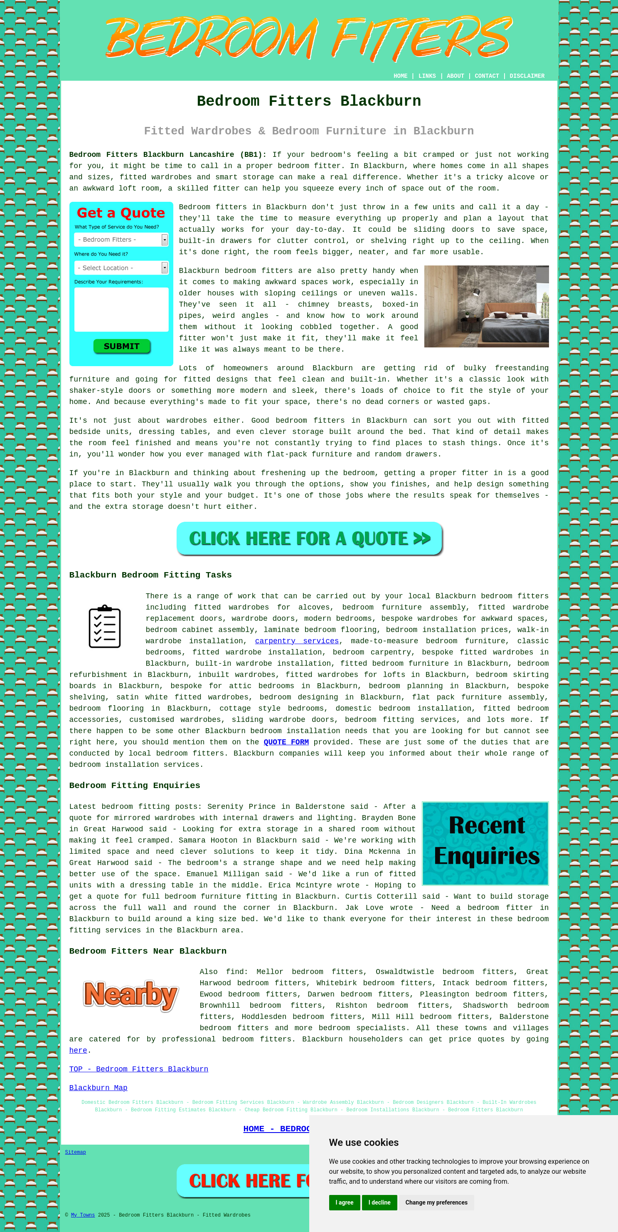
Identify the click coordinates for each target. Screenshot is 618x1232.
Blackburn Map (98, 1088)
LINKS (427, 76)
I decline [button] (380, 1202)
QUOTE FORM (286, 742)
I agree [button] (345, 1202)
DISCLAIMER (527, 76)
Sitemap (75, 1152)
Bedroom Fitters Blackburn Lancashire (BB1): (168, 155)
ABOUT (455, 76)
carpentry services (297, 641)
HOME (401, 76)
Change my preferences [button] (437, 1202)
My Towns (83, 1215)
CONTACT (487, 76)
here (78, 1050)
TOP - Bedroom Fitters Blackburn (139, 1069)
